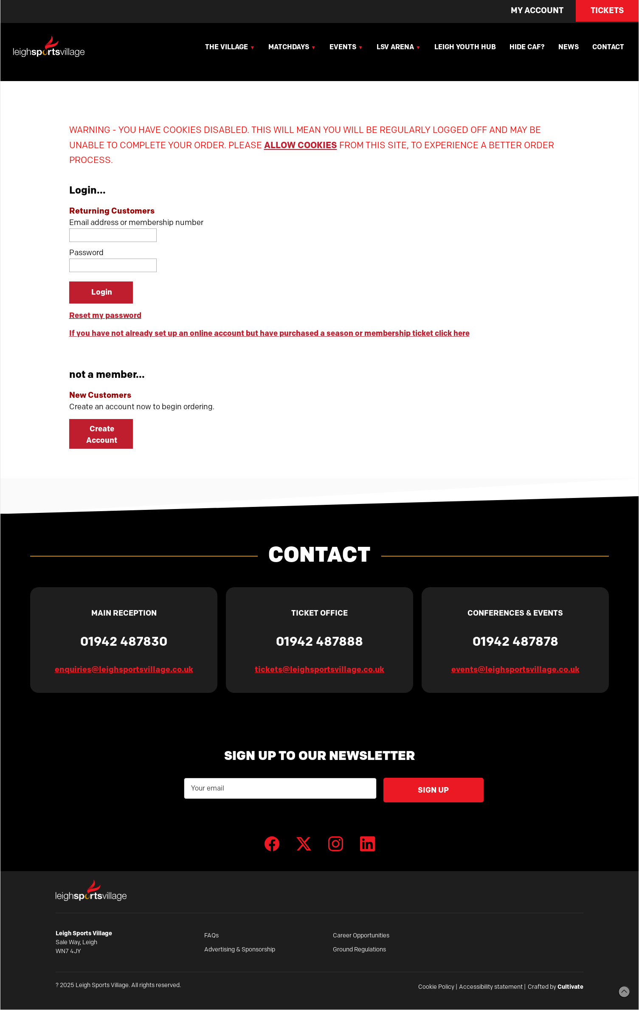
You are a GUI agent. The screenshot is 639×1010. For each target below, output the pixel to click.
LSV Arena (395, 47)
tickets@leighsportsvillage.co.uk (319, 669)
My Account (537, 10)
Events (342, 47)
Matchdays (288, 47)
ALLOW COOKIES (300, 145)
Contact (608, 47)
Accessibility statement (491, 986)
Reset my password (105, 315)
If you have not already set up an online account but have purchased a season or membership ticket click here (269, 333)
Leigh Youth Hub (465, 47)
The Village (226, 47)
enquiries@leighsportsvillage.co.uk (124, 669)
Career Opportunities (361, 935)
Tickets (607, 10)
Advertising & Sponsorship (239, 949)
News (568, 47)
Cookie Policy (436, 986)
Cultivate (570, 986)
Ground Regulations (359, 949)
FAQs (211, 935)
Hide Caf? (527, 47)
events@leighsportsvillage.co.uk (515, 669)
